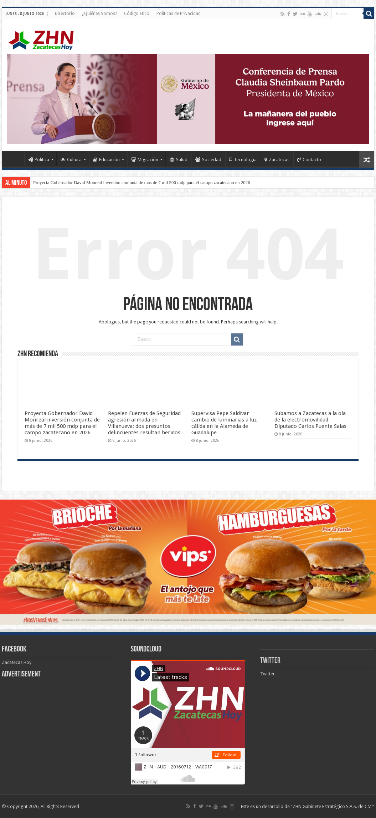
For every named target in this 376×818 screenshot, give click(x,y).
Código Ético (136, 13)
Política (38, 159)
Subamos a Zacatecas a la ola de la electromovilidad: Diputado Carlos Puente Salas (310, 419)
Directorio (65, 13)
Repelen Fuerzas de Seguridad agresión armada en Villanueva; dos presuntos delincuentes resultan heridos (144, 423)
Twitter (270, 661)
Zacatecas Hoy (16, 662)
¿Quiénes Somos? (99, 13)
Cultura (71, 159)
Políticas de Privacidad (178, 13)
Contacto (309, 159)
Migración (144, 159)
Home (14, 158)
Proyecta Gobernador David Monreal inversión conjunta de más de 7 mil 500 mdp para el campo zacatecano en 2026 (141, 182)
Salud (178, 159)
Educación (106, 159)
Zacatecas (276, 159)
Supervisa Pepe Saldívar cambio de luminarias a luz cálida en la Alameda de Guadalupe (224, 423)
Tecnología (243, 159)
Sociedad (208, 159)
